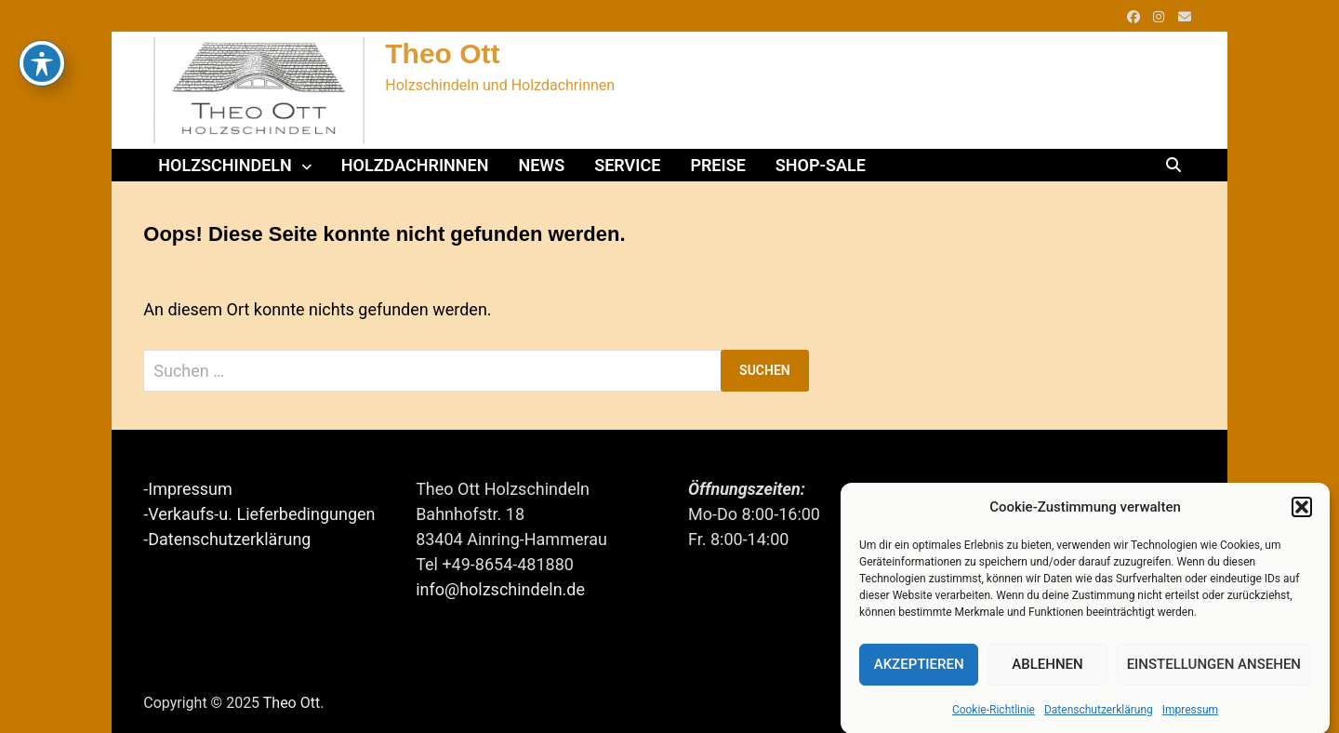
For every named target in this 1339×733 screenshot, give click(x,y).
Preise (717, 165)
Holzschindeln (225, 165)
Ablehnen (1047, 667)
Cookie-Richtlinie (993, 711)
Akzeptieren (919, 667)
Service (627, 165)
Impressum (1190, 711)
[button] (1302, 509)
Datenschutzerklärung (1098, 711)
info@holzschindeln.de (500, 589)
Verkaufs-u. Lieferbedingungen (261, 514)
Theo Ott (442, 53)
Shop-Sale (821, 165)
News (541, 165)
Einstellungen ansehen (1214, 667)
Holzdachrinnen (415, 165)
